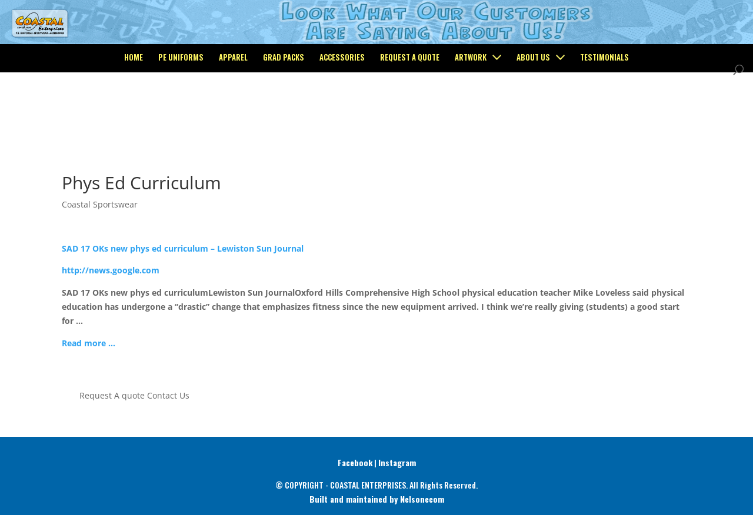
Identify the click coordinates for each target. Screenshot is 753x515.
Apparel (233, 107)
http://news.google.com (110, 270)
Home (133, 107)
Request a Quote (409, 107)
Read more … (88, 343)
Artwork (471, 107)
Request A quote (112, 395)
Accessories (342, 107)
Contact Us (168, 395)
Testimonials (604, 107)
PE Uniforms (181, 107)
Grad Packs (283, 107)
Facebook (355, 462)
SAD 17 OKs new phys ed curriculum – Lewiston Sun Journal (183, 248)
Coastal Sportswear (100, 204)
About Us (533, 107)
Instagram (397, 462)
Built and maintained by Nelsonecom (376, 499)
